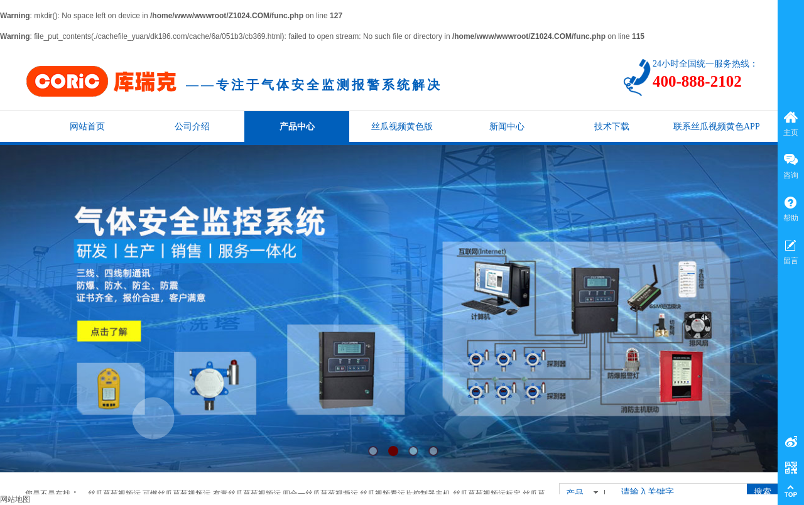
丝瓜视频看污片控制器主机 (405, 493)
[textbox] (677, 492)
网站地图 (15, 499)
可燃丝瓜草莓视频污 (176, 493)
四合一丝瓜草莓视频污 (320, 493)
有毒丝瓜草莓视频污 (247, 493)
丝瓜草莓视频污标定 (487, 493)
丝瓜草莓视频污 (114, 493)
